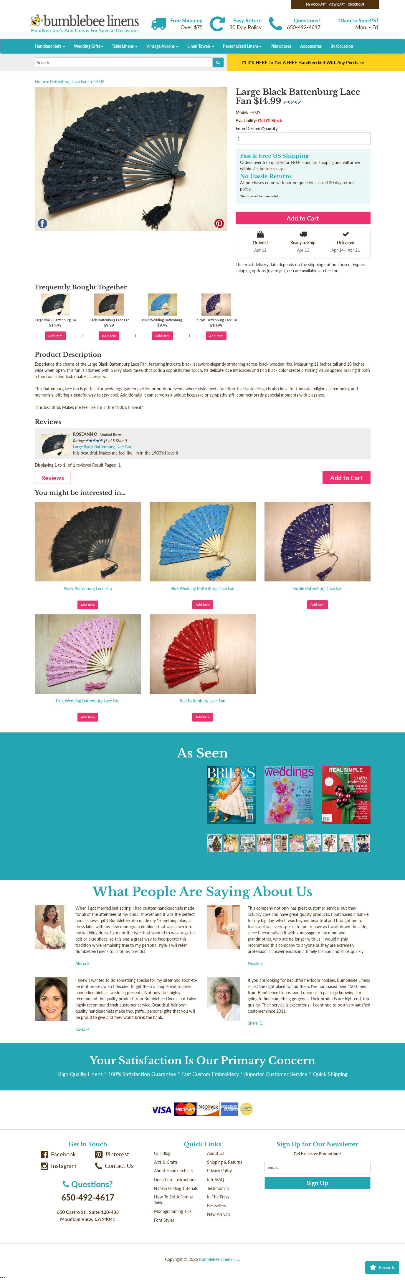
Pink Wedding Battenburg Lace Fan (88, 700)
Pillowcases (280, 46)
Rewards (382, 1267)
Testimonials (218, 1188)
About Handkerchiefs (173, 1170)
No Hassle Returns (266, 176)
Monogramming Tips (172, 1211)
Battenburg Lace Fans (69, 81)
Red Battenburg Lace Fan (202, 700)
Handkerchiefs (50, 46)
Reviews (52, 477)
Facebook (58, 1154)
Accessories (311, 46)
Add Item (55, 336)
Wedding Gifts (88, 46)
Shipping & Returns (224, 1162)
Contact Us (114, 1165)
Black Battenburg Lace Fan (88, 588)
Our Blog (162, 1153)
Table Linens (125, 46)
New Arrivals (218, 1214)
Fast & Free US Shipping (274, 156)
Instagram (59, 1165)
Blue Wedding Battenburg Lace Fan (202, 588)
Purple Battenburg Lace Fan (317, 588)
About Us (215, 1153)
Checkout (356, 4)
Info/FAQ (215, 1179)
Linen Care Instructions (175, 1179)
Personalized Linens (242, 46)
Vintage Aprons (162, 46)
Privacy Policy (219, 1170)
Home (40, 81)
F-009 (98, 81)
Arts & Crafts (166, 1162)
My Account (316, 4)
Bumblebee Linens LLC (219, 1259)
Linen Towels (200, 46)
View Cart (337, 4)
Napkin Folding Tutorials (176, 1188)
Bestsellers (216, 1205)
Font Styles (164, 1220)
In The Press (218, 1196)
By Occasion (341, 46)
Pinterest (112, 1154)
